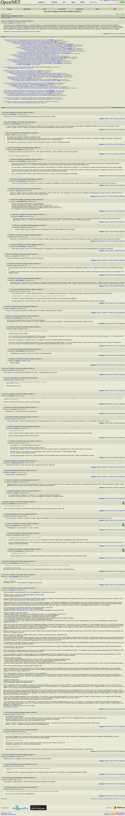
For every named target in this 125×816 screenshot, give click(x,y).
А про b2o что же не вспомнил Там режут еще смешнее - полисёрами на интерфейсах (42, 46)
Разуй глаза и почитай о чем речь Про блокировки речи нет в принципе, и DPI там (41, 53)
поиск (44, 9)
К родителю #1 (104, 312)
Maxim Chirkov (120, 813)
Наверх (111, 118)
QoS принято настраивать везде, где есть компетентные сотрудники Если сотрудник (32, 61)
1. (1, 112)
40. (4, 764)
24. (2, 561)
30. (9, 234)
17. (4, 306)
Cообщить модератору (119, 33)
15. (10, 179)
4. (5, 132)
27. (7, 263)
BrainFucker (51, 83)
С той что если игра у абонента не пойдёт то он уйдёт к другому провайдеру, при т (27, 84)
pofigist (53, 59)
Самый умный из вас (56, 77)
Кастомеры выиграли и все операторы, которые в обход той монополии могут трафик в (45, 49)
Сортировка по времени (117, 107)
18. (4, 470)
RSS (115, 9)
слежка (97, 9)
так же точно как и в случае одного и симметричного (20, 102)
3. (4, 122)
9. (4, 460)
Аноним (62, 47)
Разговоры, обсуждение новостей (14, 16)
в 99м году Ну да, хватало (14, 68)
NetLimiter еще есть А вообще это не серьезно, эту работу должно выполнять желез (25, 97)
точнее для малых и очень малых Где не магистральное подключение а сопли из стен (35, 56)
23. (2, 501)
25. (2, 574)
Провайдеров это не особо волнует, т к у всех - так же (24, 85)
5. (5, 254)
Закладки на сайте (6, 813)
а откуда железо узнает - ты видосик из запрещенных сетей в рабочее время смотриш (28, 99)
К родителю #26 (104, 751)
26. (2, 588)
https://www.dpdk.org (18, 610)
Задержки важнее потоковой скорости (16, 78)
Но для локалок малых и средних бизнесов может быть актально (27, 54)
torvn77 (73, 51)
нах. (58, 56)
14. (10, 159)
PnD (50, 94)
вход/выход (80, 9)
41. (9, 349)
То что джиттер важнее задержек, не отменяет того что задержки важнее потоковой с (35, 80)
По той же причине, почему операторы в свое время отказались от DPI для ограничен (28, 41)
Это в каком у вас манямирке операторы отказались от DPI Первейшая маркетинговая (32, 42)
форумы (9, 9)
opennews (11, 23)
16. (9, 188)
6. (1, 368)
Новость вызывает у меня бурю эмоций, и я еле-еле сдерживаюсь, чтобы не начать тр (25, 93)
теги (95, 2)
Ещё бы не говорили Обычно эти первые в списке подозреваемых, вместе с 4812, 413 (38, 47)
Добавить (107, 814)
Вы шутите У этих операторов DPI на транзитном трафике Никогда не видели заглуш (38, 52)
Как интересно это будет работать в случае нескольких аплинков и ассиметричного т (25, 101)
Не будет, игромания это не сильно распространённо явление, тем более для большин (38, 88)
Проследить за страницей (8, 814)
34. (6, 316)
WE (55, 42)
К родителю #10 (104, 196)
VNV (48, 101)
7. (1, 393)
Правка (111, 33)
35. (9, 278)
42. (4, 378)
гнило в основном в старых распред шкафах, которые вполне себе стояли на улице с (35, 74)
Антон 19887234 (55, 41)
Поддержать (113, 814)
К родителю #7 (104, 467)
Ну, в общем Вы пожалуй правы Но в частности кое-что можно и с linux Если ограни (28, 94)
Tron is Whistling (49, 90)
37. (2, 777)
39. (7, 326)
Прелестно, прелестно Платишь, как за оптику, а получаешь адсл (20, 70)
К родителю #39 (104, 365)
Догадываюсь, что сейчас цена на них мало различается (21, 72)
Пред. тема (118, 798)
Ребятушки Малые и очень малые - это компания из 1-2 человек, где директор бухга (38, 57)
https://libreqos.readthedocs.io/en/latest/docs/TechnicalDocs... (19, 705)
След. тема (123, 798)
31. (2, 754)
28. (6, 416)
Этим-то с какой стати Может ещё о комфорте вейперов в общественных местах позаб (25, 83)
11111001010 (50, 40)
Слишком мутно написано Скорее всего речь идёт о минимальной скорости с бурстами (29, 77)
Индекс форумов (109, 798)
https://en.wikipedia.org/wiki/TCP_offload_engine (31, 594)
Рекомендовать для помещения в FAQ (98, 798)
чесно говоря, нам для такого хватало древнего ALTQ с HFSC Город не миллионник (25, 67)
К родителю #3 (104, 260)
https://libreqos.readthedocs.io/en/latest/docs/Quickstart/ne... (19, 681)
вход (109, 0)
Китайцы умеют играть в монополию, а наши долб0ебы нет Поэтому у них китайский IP (42, 48)
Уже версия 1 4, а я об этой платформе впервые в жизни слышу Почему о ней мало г (25, 40)
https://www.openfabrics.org (24, 609)
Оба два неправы (21, 64)
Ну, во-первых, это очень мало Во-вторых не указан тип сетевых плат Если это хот (24, 90)
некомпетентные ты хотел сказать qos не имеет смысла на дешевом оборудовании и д (35, 62)
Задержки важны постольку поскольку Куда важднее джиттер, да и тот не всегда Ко (31, 79)
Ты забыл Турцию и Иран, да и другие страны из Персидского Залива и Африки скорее (48, 51)
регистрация (113, 0)
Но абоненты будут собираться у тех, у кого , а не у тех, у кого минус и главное (33, 86)
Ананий (59, 74)
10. (7, 147)
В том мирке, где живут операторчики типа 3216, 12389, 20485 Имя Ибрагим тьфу (34, 43)
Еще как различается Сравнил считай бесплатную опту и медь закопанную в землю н (32, 73)
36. (10, 199)
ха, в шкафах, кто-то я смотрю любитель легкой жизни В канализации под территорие (38, 75)
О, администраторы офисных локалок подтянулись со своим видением (35, 63)
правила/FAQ (26, 9)
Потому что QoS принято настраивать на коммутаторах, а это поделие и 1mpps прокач (28, 59)
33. (10, 244)
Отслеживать (121, 17)
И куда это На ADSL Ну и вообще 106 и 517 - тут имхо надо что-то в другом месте (24, 91)
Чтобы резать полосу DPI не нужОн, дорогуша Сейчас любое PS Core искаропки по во (42, 44)
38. (10, 289)
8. (4, 407)
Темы (114, 798)
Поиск (91, 2)
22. (6, 480)
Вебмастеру (121, 814)
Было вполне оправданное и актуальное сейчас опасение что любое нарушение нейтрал (29, 95)
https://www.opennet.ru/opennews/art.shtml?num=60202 (25, 31)
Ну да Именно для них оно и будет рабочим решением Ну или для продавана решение (42, 58)
